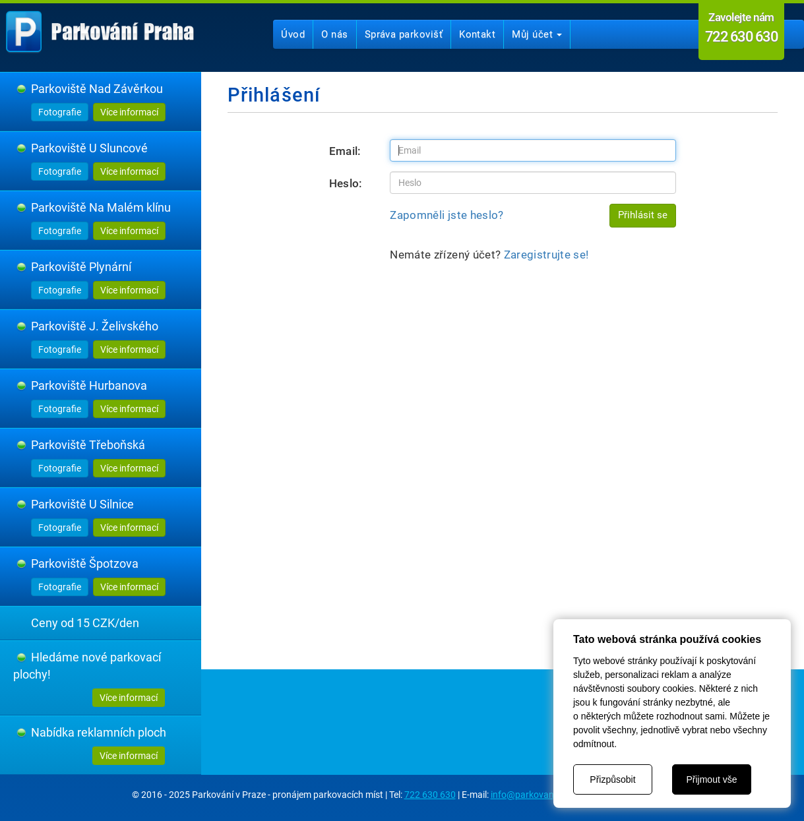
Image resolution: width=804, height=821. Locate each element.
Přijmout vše (711, 779)
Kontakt (477, 34)
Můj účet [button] (537, 34)
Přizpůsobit (612, 779)
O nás (334, 34)
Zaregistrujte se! (546, 254)
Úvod (293, 34)
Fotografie (59, 112)
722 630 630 (430, 794)
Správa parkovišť (404, 34)
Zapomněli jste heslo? (446, 215)
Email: (345, 151)
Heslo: (346, 183)
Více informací (129, 112)
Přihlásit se (642, 215)
